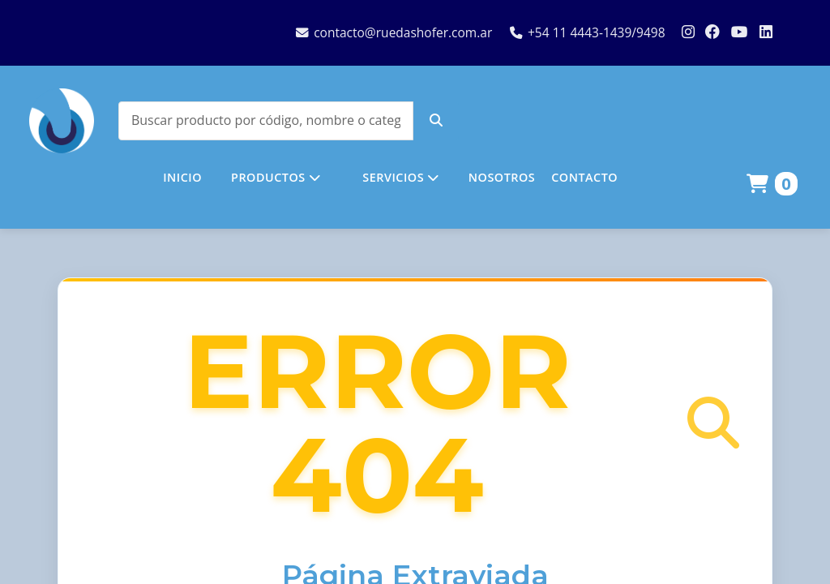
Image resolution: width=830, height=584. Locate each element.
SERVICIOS (400, 177)
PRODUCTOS (275, 177)
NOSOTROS (501, 177)
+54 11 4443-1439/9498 (587, 32)
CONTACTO (584, 177)
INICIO (182, 177)
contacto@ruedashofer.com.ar (394, 32)
